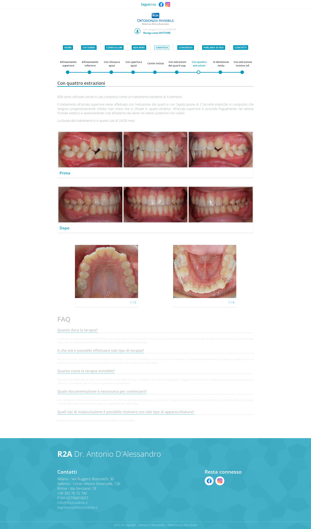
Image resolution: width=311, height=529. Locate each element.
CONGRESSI (186, 47)
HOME (68, 47)
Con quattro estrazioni (199, 63)
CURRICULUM (114, 47)
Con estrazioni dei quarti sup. (177, 63)
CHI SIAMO (89, 47)
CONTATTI (241, 47)
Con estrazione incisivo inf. (243, 63)
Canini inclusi (155, 63)
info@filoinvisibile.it (72, 502)
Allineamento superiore (68, 63)
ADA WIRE (139, 47)
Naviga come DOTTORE (157, 33)
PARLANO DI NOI (213, 47)
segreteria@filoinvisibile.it (77, 507)
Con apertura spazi (134, 63)
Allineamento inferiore (90, 63)
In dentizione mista (221, 63)
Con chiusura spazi (112, 63)
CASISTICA (162, 47)
